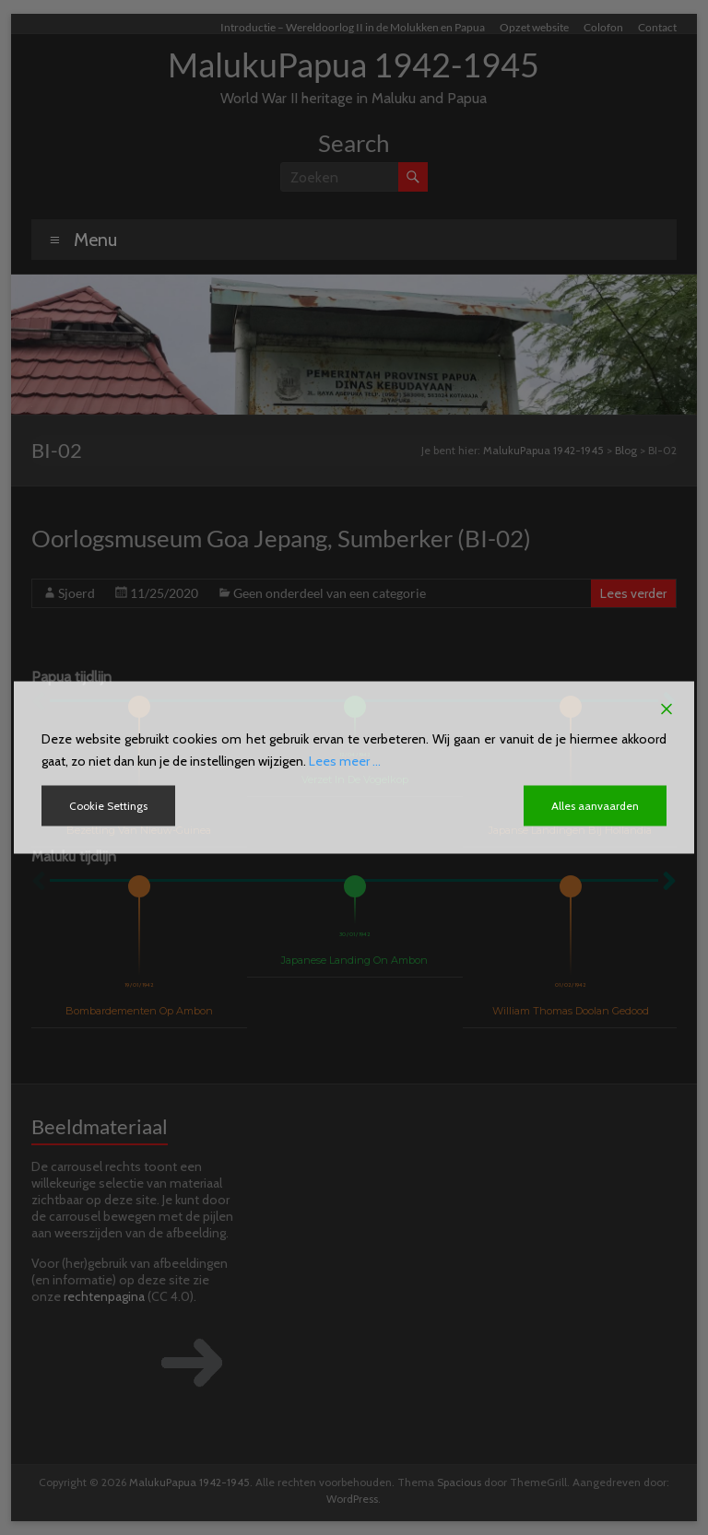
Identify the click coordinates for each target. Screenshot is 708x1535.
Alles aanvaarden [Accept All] (595, 806)
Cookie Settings (108, 806)
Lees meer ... (345, 761)
